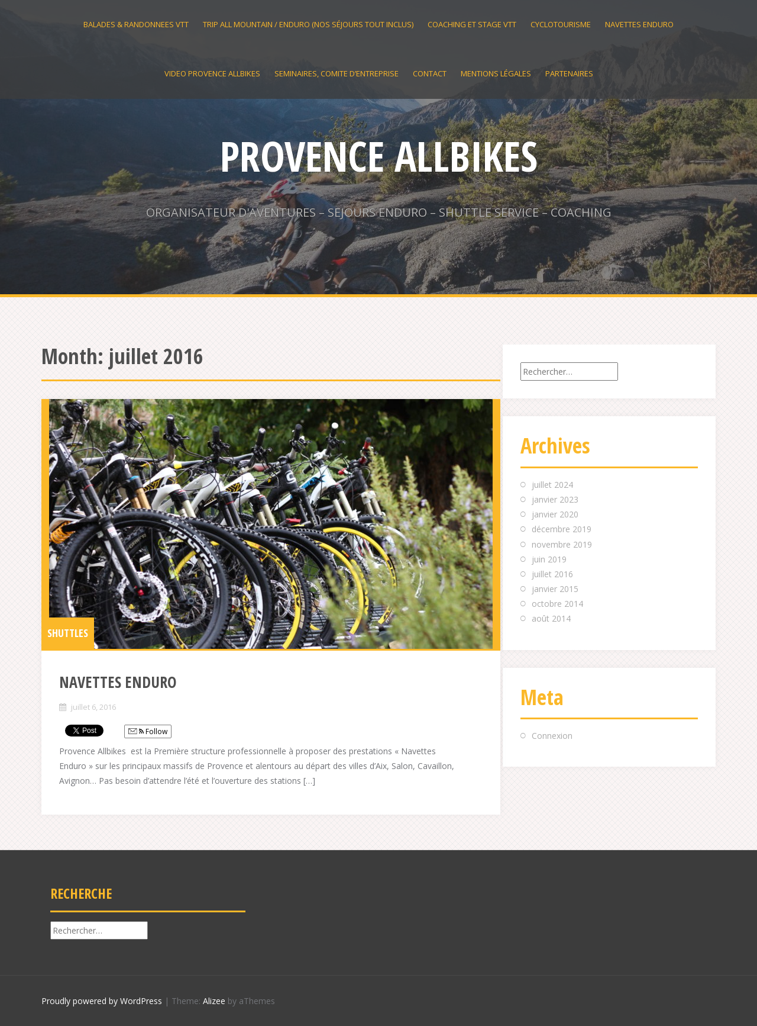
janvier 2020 (555, 514)
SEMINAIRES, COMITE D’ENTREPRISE (336, 73)
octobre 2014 (557, 603)
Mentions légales (496, 73)
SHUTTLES (67, 633)
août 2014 (551, 618)
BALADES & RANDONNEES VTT (136, 24)
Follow (147, 731)
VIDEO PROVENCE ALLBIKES (212, 73)
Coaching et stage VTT (472, 24)
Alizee (214, 1000)
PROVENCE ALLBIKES (379, 155)
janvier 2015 (555, 588)
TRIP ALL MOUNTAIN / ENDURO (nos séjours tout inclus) (308, 24)
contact (430, 73)
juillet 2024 (552, 484)
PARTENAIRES (569, 73)
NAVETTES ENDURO (639, 24)
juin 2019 (549, 559)
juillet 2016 (552, 574)
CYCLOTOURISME (560, 24)
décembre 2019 (561, 529)
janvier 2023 (555, 499)
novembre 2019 (562, 544)
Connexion (552, 735)
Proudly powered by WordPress (101, 1000)
